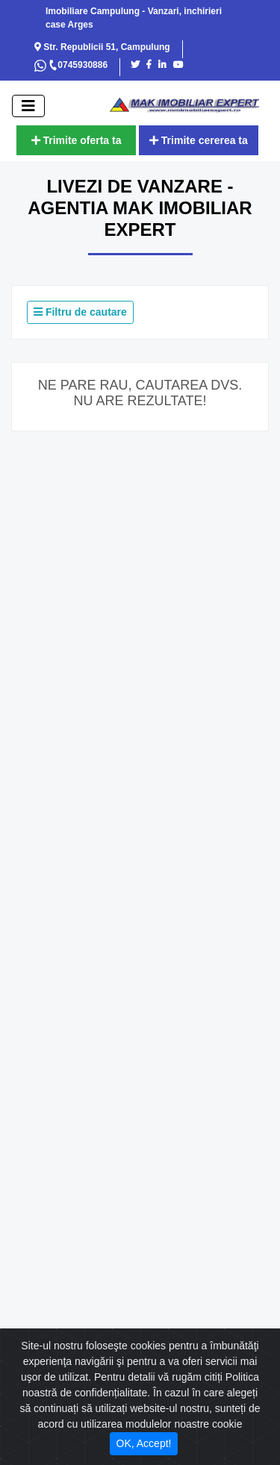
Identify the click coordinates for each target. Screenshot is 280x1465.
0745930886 (78, 65)
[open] (28, 106)
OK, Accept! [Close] (144, 1443)
